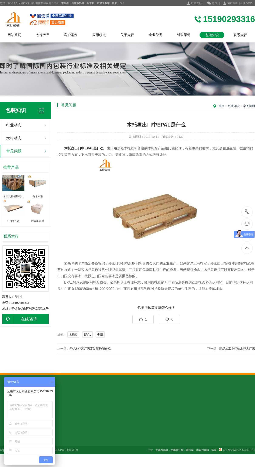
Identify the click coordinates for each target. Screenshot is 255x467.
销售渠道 (184, 35)
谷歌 (249, 3)
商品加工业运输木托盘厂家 (237, 348)
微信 (212, 3)
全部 (100, 334)
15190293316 (247, 211)
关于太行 (127, 35)
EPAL (87, 334)
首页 (221, 106)
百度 (242, 3)
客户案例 (71, 35)
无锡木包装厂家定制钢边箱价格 (90, 348)
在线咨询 (20, 319)
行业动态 (13, 125)
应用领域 (99, 35)
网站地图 (232, 3)
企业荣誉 (155, 35)
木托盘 (73, 334)
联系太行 (196, 3)
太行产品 (42, 35)
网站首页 (14, 35)
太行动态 (13, 138)
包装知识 (212, 35)
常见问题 (14, 151)
